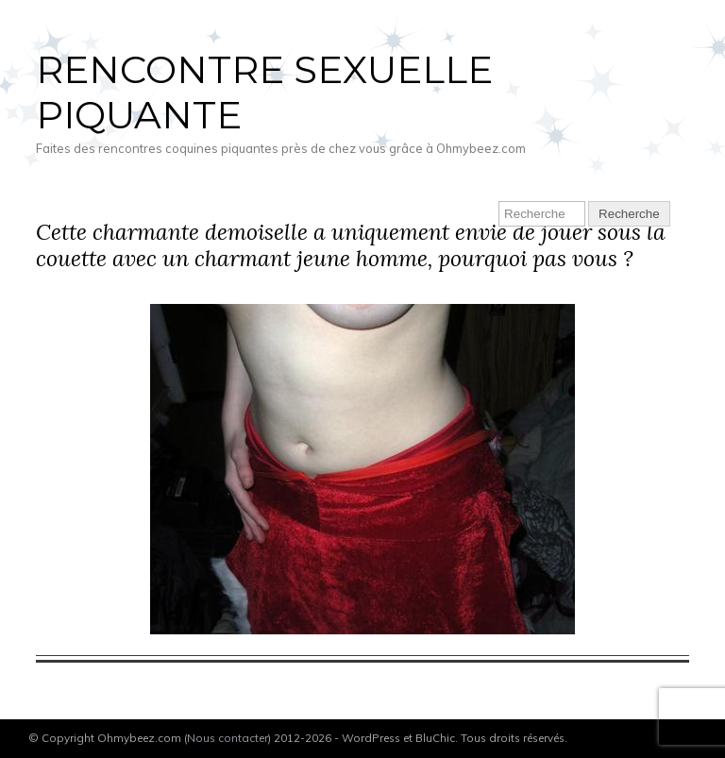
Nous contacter (227, 738)
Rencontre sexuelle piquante (264, 92)
